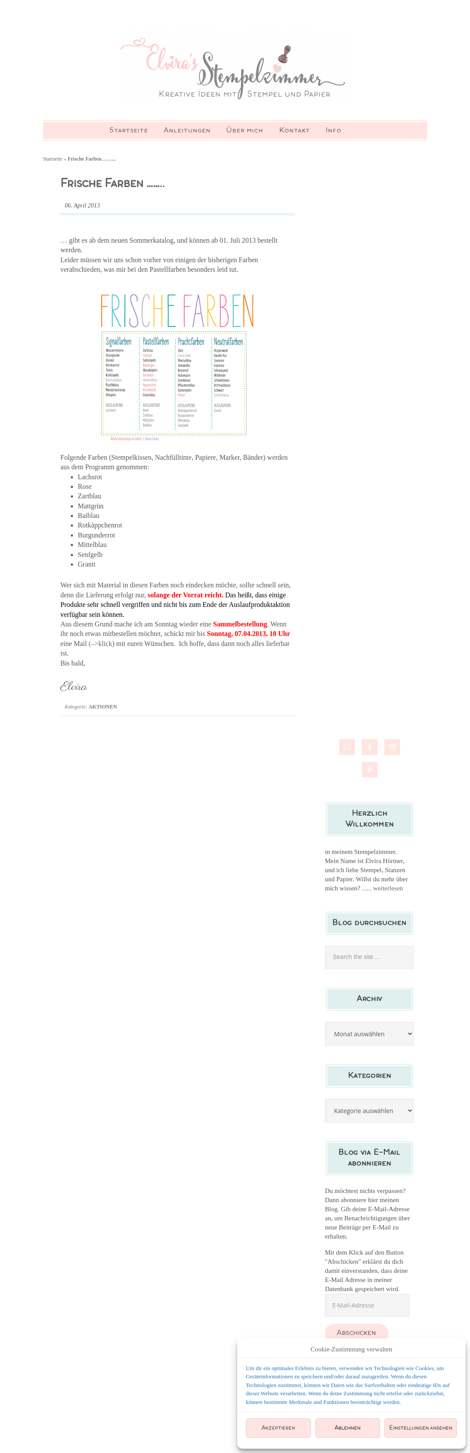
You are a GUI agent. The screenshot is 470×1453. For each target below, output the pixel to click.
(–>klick (100, 659)
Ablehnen (347, 1428)
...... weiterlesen (382, 904)
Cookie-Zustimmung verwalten (351, 1349)
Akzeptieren (278, 1428)
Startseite (53, 175)
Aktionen (103, 723)
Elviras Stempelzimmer (235, 73)
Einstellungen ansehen (420, 1428)
